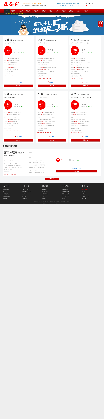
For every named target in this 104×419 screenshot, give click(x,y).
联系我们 (77, 5)
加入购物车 (19, 82)
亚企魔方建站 (45, 189)
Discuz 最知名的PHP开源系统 (36, 167)
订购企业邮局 (65, 189)
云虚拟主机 (35, 11)
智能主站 (59, 3)
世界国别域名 (6, 194)
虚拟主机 (44, 11)
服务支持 (85, 186)
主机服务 (25, 186)
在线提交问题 (85, 189)
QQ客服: (83, 196)
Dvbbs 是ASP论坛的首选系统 (36, 172)
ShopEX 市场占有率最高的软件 (36, 160)
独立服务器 (24, 198)
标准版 (52, 96)
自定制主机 (24, 194)
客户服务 (84, 191)
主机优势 (24, 196)
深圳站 (67, 3)
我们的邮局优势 (65, 196)
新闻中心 (62, 5)
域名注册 (28, 11)
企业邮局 (64, 11)
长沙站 (74, 3)
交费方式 (72, 5)
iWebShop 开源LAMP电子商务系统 (37, 165)
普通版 (18, 96)
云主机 (56, 11)
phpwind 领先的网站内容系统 (36, 170)
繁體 (78, 3)
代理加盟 (86, 11)
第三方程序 (16, 154)
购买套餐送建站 (45, 194)
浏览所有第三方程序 (76, 168)
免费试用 (44, 198)
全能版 (85, 96)
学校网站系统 (33, 155)
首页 (6, 13)
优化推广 (71, 11)
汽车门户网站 (33, 157)
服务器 (50, 11)
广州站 (63, 3)
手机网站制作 (45, 191)
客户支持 (67, 5)
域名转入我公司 (6, 196)
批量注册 (5, 198)
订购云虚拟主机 (25, 189)
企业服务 (78, 11)
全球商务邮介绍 (65, 191)
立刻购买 (18, 85)
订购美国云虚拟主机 (26, 191)
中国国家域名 (6, 189)
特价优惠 (21, 11)
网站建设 (13, 11)
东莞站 (70, 3)
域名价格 (5, 191)
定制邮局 (64, 198)
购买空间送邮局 (65, 194)
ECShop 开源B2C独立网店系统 (36, 162)
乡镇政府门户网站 (34, 152)
